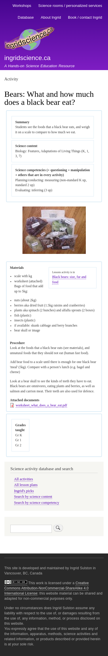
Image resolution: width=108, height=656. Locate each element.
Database (26, 17)
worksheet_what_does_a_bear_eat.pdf (41, 405)
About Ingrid (51, 17)
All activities (23, 479)
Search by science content (33, 497)
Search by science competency (36, 503)
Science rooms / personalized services (70, 5)
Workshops (22, 5)
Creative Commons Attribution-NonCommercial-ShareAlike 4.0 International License (46, 588)
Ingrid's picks (24, 491)
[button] (54, 253)
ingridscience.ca (27, 57)
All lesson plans (26, 485)
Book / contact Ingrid (85, 17)
